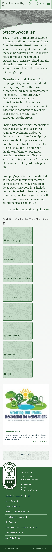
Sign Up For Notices (13, 538)
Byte (45, 548)
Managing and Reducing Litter (27, 209)
